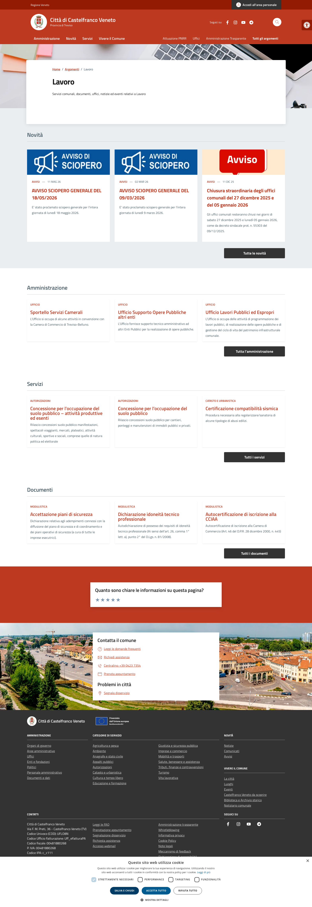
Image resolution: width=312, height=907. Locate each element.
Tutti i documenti (254, 553)
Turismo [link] (163, 772)
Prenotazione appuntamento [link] (112, 829)
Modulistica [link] (38, 506)
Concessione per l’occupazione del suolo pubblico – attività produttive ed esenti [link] (66, 413)
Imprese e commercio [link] (172, 751)
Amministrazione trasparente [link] (178, 824)
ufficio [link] (35, 304)
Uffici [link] (196, 38)
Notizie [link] (229, 745)
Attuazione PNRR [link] (174, 38)
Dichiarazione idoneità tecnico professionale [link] (148, 516)
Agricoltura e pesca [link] (106, 745)
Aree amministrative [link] (41, 751)
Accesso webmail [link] (104, 846)
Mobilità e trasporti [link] (171, 756)
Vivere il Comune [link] (112, 38)
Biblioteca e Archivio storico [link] (243, 800)
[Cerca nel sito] (277, 22)
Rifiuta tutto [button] (187, 890)
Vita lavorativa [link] (168, 777)
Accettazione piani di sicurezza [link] (61, 514)
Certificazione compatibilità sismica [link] (242, 408)
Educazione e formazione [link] (109, 783)
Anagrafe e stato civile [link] (108, 756)
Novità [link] (71, 38)
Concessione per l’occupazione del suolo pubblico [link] (152, 411)
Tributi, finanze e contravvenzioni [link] (181, 767)
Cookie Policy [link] (167, 840)
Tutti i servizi (254, 457)
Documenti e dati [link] (38, 777)
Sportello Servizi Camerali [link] (56, 312)
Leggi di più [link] (204, 872)
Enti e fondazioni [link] (38, 761)
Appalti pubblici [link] (103, 761)
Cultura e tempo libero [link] (108, 777)
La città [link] (229, 778)
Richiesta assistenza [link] (106, 840)
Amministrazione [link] (47, 38)
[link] (307, 25)
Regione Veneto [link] (40, 5)
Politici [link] (31, 767)
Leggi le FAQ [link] (101, 824)
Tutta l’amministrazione (254, 351)
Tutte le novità (254, 253)
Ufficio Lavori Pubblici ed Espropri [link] (240, 312)
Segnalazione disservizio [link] (109, 835)
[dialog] (156, 882)
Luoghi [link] (228, 784)
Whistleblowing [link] (168, 829)
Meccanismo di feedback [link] (174, 851)
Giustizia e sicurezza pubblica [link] (178, 745)
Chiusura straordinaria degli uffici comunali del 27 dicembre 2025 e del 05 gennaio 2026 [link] (241, 197)
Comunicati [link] (231, 751)
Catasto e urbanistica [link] (221, 401)
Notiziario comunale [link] (237, 805)
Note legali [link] (165, 846)
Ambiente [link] (99, 751)
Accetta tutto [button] (156, 890)
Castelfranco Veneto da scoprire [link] (245, 794)
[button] (156, 899)
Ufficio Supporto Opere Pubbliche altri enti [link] (152, 314)
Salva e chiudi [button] (124, 890)
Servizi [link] (87, 38)
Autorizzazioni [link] (40, 401)
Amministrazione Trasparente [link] (226, 38)
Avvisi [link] (36, 182)
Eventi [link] (228, 789)
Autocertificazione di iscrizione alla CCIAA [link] (241, 516)
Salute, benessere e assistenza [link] (179, 761)
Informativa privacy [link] (171, 835)
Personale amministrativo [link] (44, 772)
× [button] (307, 860)
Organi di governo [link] (39, 745)
